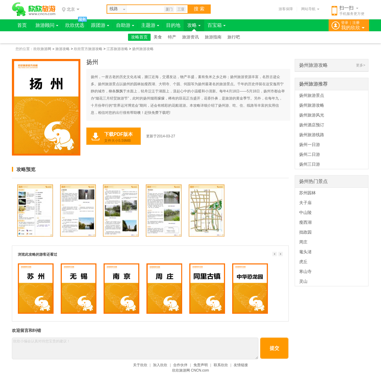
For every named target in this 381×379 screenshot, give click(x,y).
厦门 (169, 9)
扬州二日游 (309, 154)
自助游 (125, 25)
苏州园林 (307, 192)
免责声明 (200, 365)
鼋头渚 (305, 251)
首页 (22, 25)
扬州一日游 (309, 144)
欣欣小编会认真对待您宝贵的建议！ (135, 348)
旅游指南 (213, 37)
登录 (344, 23)
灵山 (303, 281)
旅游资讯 (190, 37)
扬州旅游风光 (311, 115)
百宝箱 (216, 25)
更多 (359, 65)
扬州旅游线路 (311, 134)
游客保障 (286, 9)
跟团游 (100, 25)
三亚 (181, 9)
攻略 (194, 25)
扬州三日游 (309, 164)
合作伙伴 (180, 365)
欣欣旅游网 (42, 49)
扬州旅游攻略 (143, 49)
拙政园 (305, 232)
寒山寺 (305, 271)
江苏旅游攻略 (117, 49)
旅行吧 (233, 37)
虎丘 (303, 261)
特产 (172, 37)
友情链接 (241, 365)
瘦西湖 (305, 222)
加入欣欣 (160, 365)
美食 (158, 37)
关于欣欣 (140, 365)
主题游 (150, 25)
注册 (356, 23)
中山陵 (305, 212)
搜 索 (199, 8)
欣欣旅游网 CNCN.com (190, 370)
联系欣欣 (221, 365)
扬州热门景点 (313, 181)
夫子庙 (305, 202)
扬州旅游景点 (311, 95)
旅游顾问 (46, 25)
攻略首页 (139, 37)
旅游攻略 (62, 49)
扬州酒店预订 (311, 124)
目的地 (173, 25)
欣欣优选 (74, 25)
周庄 (303, 242)
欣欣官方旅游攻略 (88, 49)
